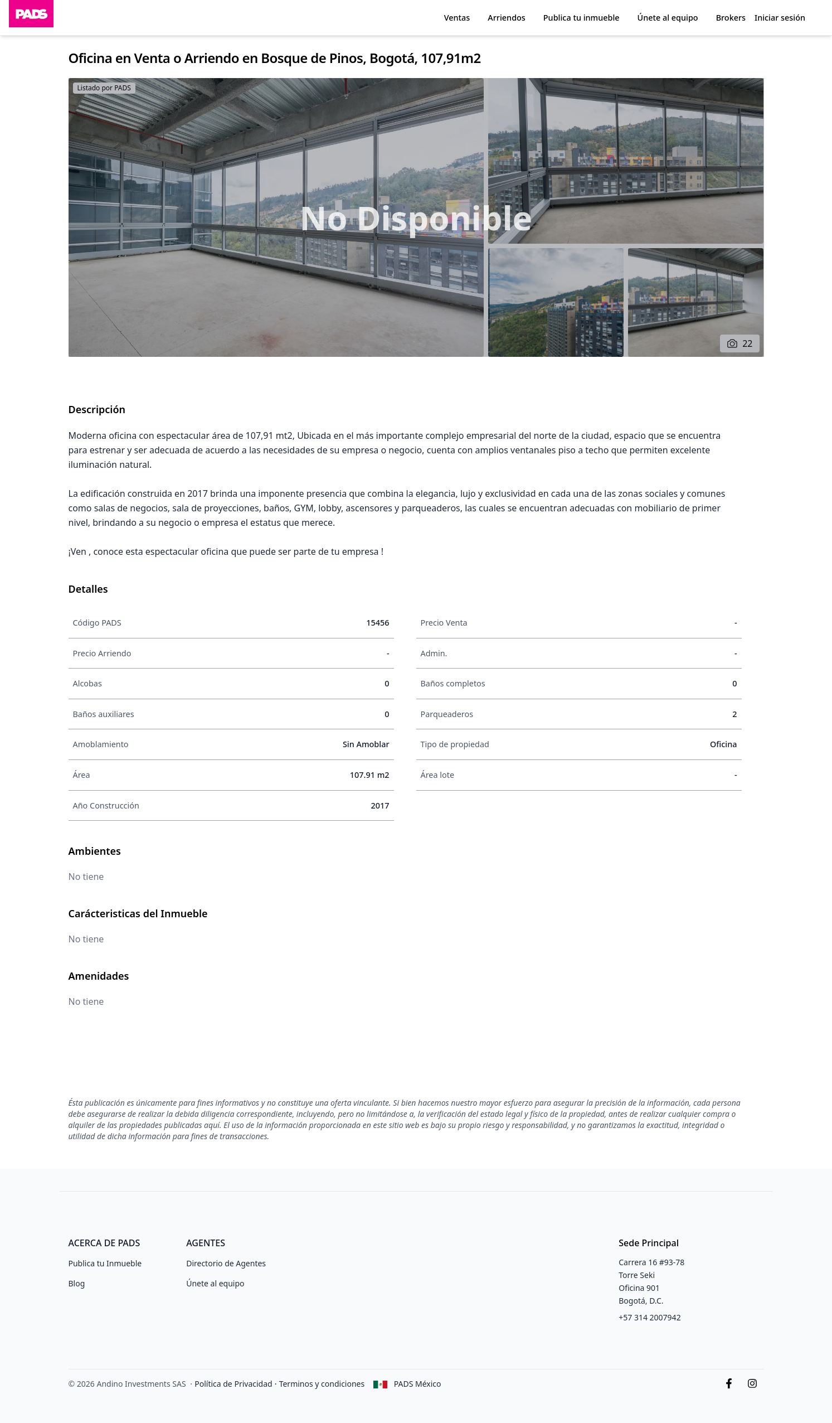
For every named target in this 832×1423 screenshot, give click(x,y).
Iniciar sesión (780, 17)
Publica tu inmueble (581, 17)
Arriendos (506, 17)
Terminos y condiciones (322, 1383)
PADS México (417, 1383)
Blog (77, 1283)
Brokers (731, 17)
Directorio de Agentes (226, 1263)
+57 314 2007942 (649, 1317)
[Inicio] (31, 17)
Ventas (457, 17)
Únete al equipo (668, 17)
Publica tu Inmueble (105, 1263)
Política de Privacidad (233, 1383)
